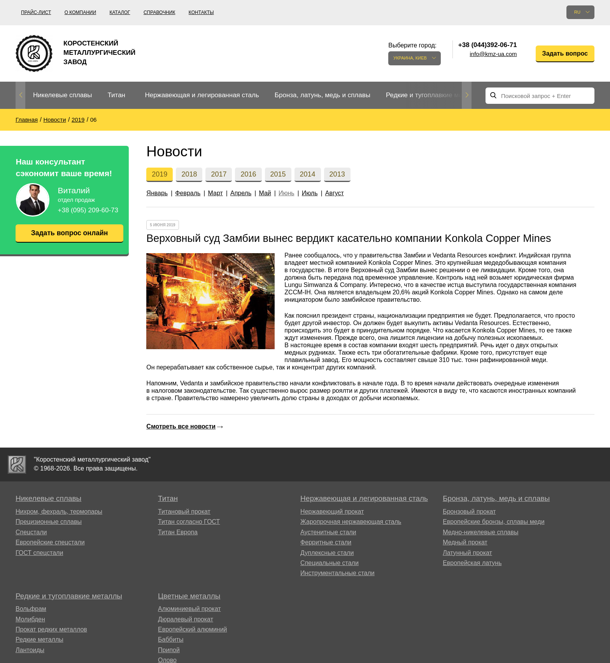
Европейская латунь (472, 563)
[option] (62, 95)
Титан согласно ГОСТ (189, 521)
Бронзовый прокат (469, 511)
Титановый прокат (184, 511)
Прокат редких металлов (51, 629)
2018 (189, 174)
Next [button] (467, 95)
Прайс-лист (36, 12)
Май (265, 193)
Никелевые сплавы (62, 95)
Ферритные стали (325, 542)
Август (334, 193)
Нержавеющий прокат (332, 511)
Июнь (286, 193)
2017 (218, 174)
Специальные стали (329, 563)
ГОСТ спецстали (39, 552)
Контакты (201, 12)
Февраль (187, 193)
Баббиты (171, 639)
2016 (248, 174)
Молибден (30, 619)
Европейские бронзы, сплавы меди (493, 521)
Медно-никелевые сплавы (480, 532)
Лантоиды (30, 650)
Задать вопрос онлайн (69, 233)
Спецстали (31, 532)
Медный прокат (465, 542)
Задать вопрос (565, 53)
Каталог (120, 12)
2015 (278, 174)
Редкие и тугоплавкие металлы (433, 95)
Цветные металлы (189, 596)
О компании (80, 12)
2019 (159, 174)
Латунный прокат (467, 552)
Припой (169, 650)
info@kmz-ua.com (493, 54)
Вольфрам (31, 608)
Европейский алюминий (192, 629)
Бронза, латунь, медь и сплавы (322, 95)
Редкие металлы (39, 639)
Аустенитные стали (328, 532)
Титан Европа (178, 532)
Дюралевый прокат (185, 619)
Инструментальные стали (337, 573)
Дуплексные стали (327, 552)
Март (215, 193)
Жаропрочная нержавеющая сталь (350, 521)
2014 (308, 174)
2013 (337, 174)
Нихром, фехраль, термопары (59, 511)
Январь (157, 193)
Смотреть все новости (181, 426)
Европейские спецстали (50, 542)
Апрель (240, 193)
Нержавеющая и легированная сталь (202, 95)
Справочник (159, 12)
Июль (310, 193)
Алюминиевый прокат (189, 608)
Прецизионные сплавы (49, 521)
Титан (116, 95)
